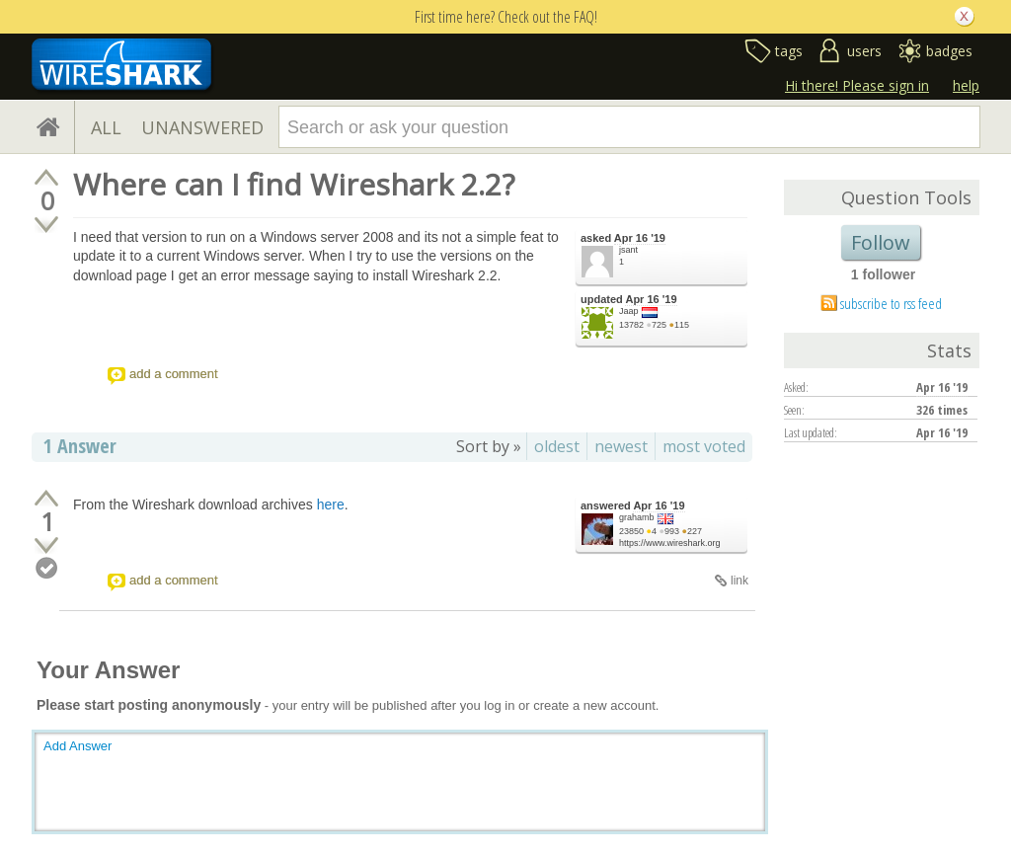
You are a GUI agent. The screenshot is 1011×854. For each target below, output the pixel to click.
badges (949, 50)
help (966, 85)
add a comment (173, 373)
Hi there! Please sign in (857, 85)
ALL (106, 127)
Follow (880, 242)
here (331, 504)
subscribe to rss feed (891, 303)
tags (789, 50)
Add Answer (77, 745)
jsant (628, 250)
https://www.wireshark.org (670, 543)
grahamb (637, 517)
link (739, 580)
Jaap (629, 311)
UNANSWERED (202, 127)
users (864, 50)
